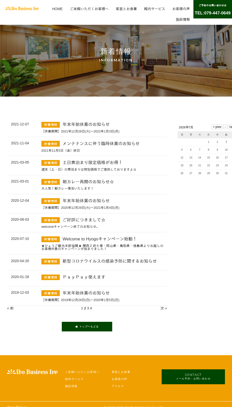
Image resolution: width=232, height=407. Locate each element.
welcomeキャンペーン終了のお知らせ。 (70, 227)
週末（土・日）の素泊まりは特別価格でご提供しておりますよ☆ (88, 169)
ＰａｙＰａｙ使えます (84, 277)
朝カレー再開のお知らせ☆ (88, 181)
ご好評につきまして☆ (84, 220)
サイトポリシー (16, 400)
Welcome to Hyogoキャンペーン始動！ (100, 239)
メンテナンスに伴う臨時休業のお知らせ (101, 143)
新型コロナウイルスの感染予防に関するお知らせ (110, 261)
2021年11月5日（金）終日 (60, 150)
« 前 (10, 308)
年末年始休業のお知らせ (86, 124)
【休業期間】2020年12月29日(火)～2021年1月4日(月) (80, 208)
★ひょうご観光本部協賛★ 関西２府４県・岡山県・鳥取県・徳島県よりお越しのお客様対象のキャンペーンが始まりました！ (102, 247)
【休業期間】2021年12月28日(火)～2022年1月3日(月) (80, 131)
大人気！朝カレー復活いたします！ (67, 188)
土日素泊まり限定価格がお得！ (93, 162)
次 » (163, 308)
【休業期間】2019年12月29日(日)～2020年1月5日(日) (80, 300)
